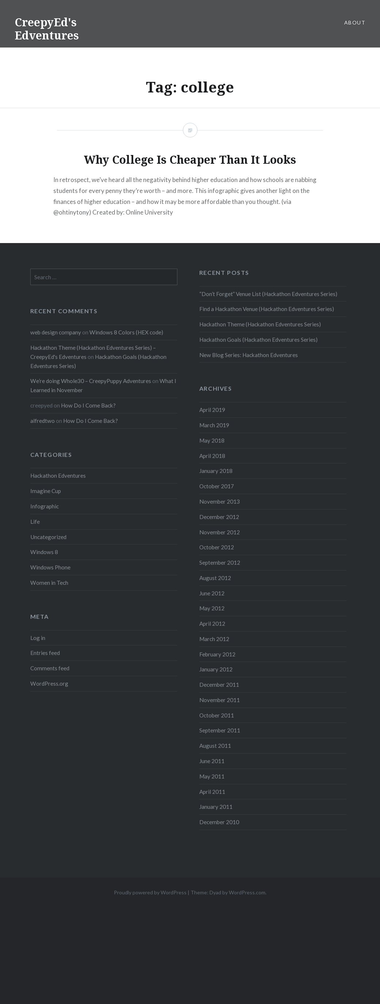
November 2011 (219, 700)
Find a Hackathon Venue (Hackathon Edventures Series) (266, 309)
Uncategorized (48, 537)
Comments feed (49, 668)
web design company (55, 332)
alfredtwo (42, 420)
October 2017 (216, 486)
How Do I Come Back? (88, 405)
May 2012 (211, 608)
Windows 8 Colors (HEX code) (126, 332)
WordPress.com (247, 892)
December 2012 (219, 517)
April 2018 (212, 455)
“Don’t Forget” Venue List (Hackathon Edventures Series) (268, 294)
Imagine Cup (45, 491)
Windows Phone (50, 567)
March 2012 (214, 639)
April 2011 (212, 791)
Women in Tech (49, 582)
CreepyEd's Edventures (47, 29)
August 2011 (215, 745)
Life (35, 521)
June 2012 (211, 593)
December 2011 (219, 684)
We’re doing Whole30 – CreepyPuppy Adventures (90, 381)
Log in (37, 637)
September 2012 (219, 562)
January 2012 (216, 669)
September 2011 (219, 730)
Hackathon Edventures (58, 475)
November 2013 (219, 501)
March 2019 (214, 425)
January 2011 (216, 806)
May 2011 (211, 776)
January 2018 (216, 470)
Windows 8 (44, 552)
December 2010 (219, 822)
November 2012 (219, 532)
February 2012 (217, 654)
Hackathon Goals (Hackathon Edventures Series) (258, 339)
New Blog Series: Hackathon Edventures (248, 355)
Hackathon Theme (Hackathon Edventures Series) (260, 324)
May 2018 (211, 440)
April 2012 (212, 623)
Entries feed (45, 652)
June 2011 (211, 761)
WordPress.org (49, 683)
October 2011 (216, 715)
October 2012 (216, 547)
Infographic (44, 506)
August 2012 (215, 578)
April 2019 (212, 409)
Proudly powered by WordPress (150, 892)
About (354, 22)
